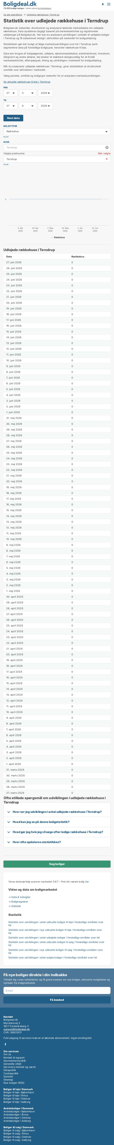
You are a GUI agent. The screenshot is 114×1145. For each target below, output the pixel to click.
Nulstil (5, 137)
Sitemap (8, 1079)
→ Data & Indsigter (19, 897)
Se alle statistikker (12, 14)
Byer (6, 142)
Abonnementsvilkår (14, 1060)
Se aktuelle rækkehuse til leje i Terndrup (26, 81)
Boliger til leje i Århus (15, 1095)
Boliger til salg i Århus (16, 1133)
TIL (5, 100)
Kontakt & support (14, 1057)
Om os (7, 1054)
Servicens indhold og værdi (19, 1066)
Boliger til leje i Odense (16, 1098)
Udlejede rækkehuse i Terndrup (43, 15)
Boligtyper (10, 126)
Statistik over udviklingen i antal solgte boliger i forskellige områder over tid (52, 957)
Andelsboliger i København (19, 1111)
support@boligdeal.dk (16, 1029)
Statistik (8, 1076)
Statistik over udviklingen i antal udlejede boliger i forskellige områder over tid (54, 937)
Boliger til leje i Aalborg (16, 1101)
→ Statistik (14, 906)
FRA (5, 87)
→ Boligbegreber (18, 901)
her (87, 881)
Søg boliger (57, 864)
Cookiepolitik (11, 1073)
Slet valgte (104, 153)
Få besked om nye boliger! (102, 4)
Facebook (5, 1044)
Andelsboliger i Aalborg (17, 1120)
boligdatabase (44, 8)
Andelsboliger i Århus (15, 1114)
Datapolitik (9, 1070)
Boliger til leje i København (18, 1092)
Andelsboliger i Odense (17, 1117)
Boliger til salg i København (19, 1130)
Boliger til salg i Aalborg (17, 1139)
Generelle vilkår (12, 1063)
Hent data (13, 118)
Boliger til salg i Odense (17, 1136)
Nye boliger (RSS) (13, 1082)
